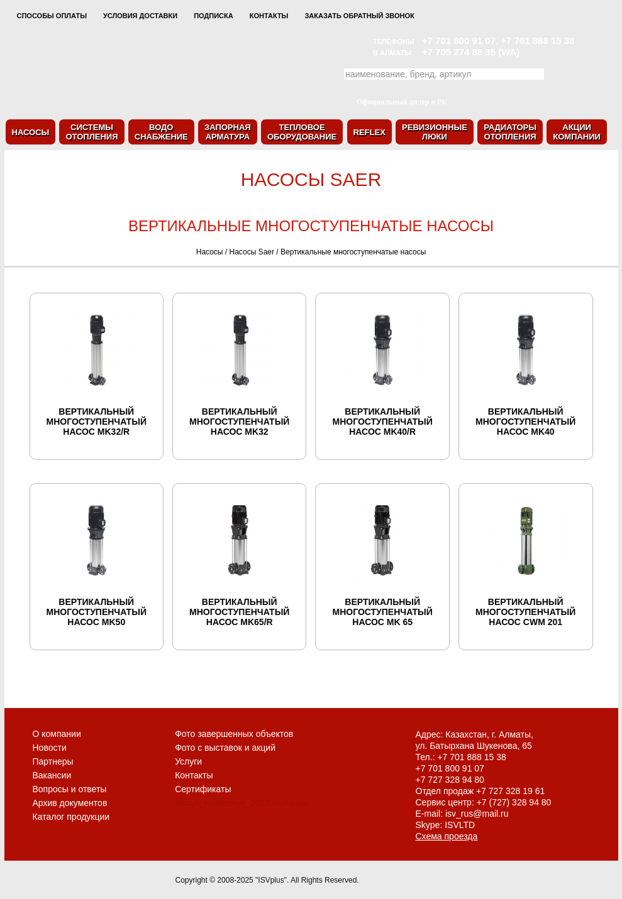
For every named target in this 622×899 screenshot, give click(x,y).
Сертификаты (203, 789)
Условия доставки (140, 15)
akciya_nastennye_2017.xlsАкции (241, 803)
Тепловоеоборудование (301, 132)
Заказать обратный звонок (359, 15)
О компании (57, 734)
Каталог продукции (71, 817)
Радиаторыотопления (510, 132)
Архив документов (70, 803)
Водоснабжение (161, 132)
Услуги (188, 761)
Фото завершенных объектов (234, 734)
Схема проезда (447, 836)
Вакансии (52, 775)
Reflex (369, 132)
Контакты (269, 15)
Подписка (213, 15)
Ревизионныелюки (434, 132)
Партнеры (53, 761)
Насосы (31, 132)
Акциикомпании (577, 132)
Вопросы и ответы (70, 789)
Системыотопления (91, 132)
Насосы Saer (252, 252)
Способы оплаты (52, 15)
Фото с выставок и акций (225, 748)
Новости (50, 748)
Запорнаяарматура (227, 132)
